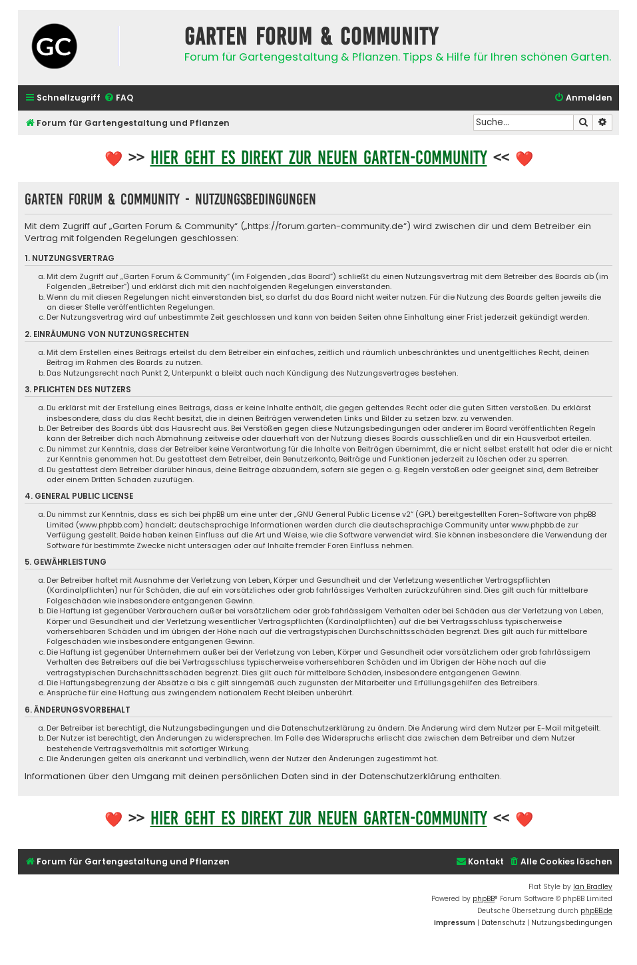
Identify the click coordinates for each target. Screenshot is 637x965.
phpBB (484, 899)
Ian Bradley (592, 887)
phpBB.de (596, 911)
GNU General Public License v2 (354, 514)
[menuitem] (118, 98)
